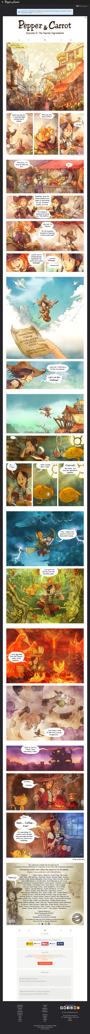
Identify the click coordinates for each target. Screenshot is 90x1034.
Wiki (45, 1006)
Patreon (45, 1016)
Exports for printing (45, 958)
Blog (20, 1017)
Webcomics (20, 1006)
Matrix (70, 1018)
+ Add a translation (37, 12)
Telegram (70, 1020)
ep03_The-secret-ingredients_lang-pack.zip (49, 956)
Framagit (45, 1005)
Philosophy (20, 1011)
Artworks (20, 1008)
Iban (45, 1021)
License (20, 1021)
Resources (20, 1013)
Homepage (20, 1005)
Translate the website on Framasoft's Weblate (45, 1025)
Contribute (20, 1014)
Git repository (45, 959)
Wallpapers (45, 1011)
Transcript (45, 933)
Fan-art (20, 1010)
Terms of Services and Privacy (45, 1027)
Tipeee (45, 1017)
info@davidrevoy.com (72, 1012)
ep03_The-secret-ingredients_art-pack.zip (47, 955)
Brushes (45, 1010)
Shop (20, 1016)
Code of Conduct (45, 1028)
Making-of (45, 1008)
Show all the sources (45, 963)
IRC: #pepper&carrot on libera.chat (70, 1017)
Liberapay (45, 1014)
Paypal (45, 1019)
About (19, 1019)
